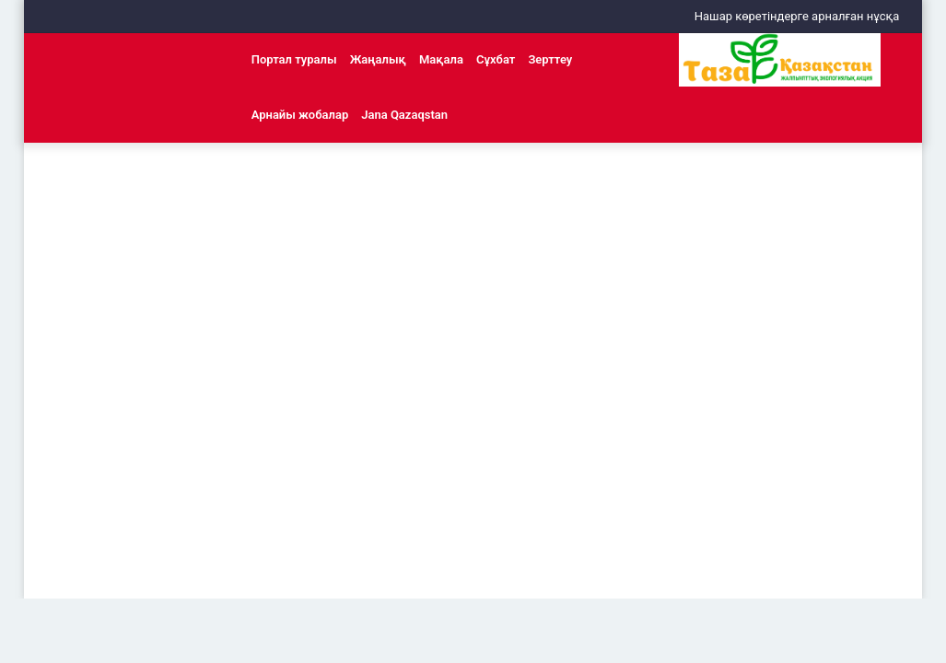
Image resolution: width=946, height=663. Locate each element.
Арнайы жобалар (300, 115)
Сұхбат (495, 59)
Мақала (441, 59)
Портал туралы (294, 59)
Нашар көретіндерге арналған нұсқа (797, 16)
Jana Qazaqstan (404, 115)
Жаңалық (378, 59)
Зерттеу (550, 59)
